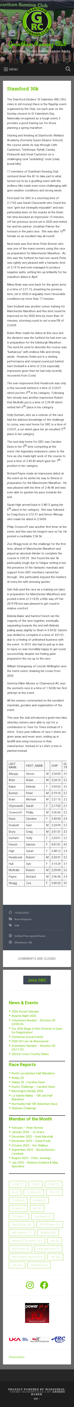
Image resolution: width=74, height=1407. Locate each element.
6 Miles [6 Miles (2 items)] (53, 1184)
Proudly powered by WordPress (36, 1389)
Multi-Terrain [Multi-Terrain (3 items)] (20, 1249)
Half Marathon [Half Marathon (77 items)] (22, 1232)
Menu (13, 69)
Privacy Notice (16, 1357)
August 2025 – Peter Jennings (31, 1158)
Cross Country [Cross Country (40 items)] (21, 1224)
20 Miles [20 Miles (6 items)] (39, 1200)
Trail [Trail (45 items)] (55, 1257)
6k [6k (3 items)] (15, 1192)
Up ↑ (37, 1398)
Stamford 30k (23, 88)
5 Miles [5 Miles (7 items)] (17, 1184)
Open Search (67, 69)
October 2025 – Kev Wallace (30, 1145)
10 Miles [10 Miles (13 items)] (34, 1192)
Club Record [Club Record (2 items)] (42, 1216)
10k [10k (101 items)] (54, 1192)
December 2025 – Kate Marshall (32, 1136)
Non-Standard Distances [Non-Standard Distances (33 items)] (27, 1257)
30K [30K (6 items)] (37, 1208)
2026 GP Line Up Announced (30, 1041)
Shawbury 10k (23, 942)
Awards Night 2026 (24, 1016)
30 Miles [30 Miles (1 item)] (18, 1208)
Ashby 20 (18, 1078)
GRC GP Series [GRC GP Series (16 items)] (49, 1224)
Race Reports (23, 919)
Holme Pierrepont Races (30, 935)
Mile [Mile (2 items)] (55, 1241)
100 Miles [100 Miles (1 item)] (19, 1216)
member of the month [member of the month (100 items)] (27, 1241)
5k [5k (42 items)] (35, 1184)
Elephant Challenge (24, 1108)
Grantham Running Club (37, 44)
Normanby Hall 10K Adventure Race (35, 1104)
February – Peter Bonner (27, 1127)
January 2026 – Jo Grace (28, 1132)
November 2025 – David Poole (31, 1141)
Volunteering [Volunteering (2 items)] (39, 1265)
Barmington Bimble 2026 (27, 1091)
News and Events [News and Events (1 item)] (48, 1249)
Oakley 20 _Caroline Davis (28, 1082)
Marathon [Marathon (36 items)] (48, 1232)
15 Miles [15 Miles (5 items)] (18, 1200)
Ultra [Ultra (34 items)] (17, 1265)
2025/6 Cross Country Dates (30, 1054)
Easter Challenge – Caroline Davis (33, 1087)
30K (16, 925)
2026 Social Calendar (25, 1011)
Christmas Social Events (27, 1037)
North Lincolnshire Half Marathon (33, 1073)
